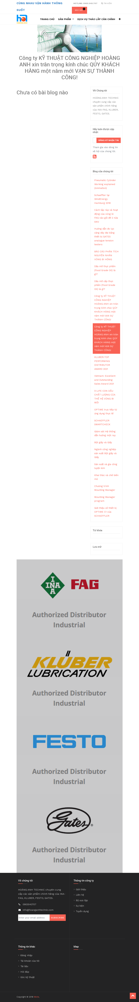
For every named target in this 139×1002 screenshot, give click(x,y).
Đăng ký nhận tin (108, 140)
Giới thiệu (81, 889)
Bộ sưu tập (82, 900)
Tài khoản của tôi (29, 961)
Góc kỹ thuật (27, 977)
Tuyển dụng (82, 911)
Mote (36, 997)
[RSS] (94, 156)
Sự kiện (80, 905)
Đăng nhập (26, 955)
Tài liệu (24, 966)
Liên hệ (80, 894)
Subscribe (57, 917)
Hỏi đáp (24, 971)
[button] (120, 19)
